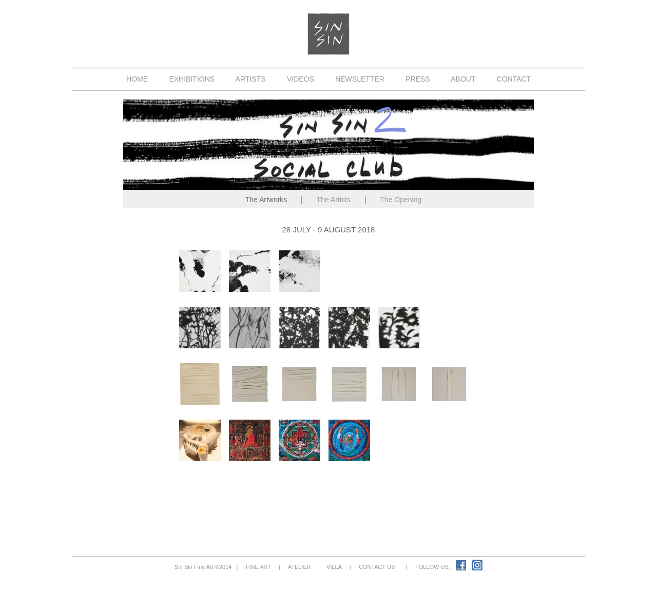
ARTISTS (251, 79)
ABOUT (463, 79)
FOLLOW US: (434, 567)
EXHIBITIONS (192, 79)
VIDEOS (300, 79)
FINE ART (258, 567)
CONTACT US (377, 567)
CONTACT (514, 79)
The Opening (401, 199)
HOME (137, 79)
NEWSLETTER (359, 79)
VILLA (334, 567)
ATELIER (299, 567)
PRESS (417, 79)
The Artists (333, 199)
